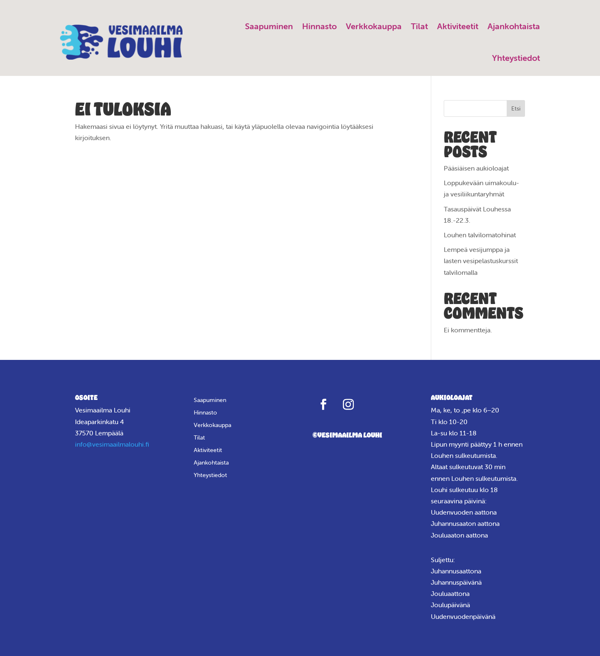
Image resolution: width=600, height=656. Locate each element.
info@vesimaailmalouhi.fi (112, 444)
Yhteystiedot (516, 58)
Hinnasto (319, 26)
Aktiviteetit (457, 26)
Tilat (419, 26)
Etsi (515, 108)
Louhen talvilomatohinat (480, 235)
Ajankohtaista (514, 26)
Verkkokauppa (374, 26)
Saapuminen (269, 26)
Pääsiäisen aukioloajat (476, 168)
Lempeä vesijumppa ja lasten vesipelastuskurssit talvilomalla (481, 260)
